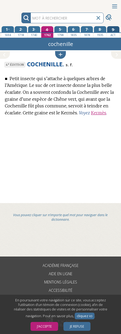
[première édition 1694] (8, 31)
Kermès (98, 112)
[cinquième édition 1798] (60, 31)
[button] (60, 55)
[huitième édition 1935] (100, 31)
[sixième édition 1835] (74, 31)
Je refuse (77, 326)
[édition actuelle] (113, 32)
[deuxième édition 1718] (21, 31)
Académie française (60, 265)
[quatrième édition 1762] (47, 32)
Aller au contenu (21, 5)
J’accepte (44, 326)
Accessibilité (60, 290)
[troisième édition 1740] (34, 31)
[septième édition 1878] (87, 31)
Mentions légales (60, 282)
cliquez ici (84, 316)
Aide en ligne (60, 273)
